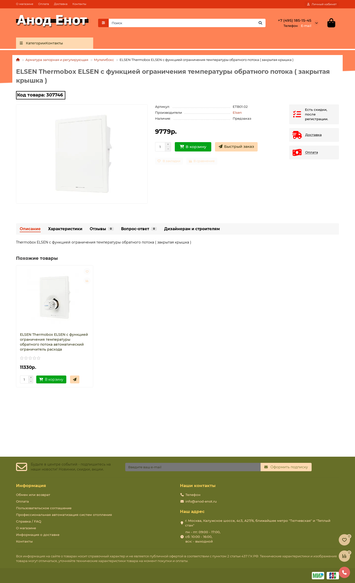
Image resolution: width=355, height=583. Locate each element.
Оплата (43, 4)
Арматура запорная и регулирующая (56, 60)
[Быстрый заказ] (236, 146)
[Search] (187, 23)
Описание (30, 228)
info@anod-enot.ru (201, 501)
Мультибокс (104, 60)
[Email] (193, 467)
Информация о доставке (37, 535)
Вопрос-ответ (139, 228)
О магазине (24, 4)
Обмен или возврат (33, 495)
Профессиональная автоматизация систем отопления (64, 515)
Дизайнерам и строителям (192, 228)
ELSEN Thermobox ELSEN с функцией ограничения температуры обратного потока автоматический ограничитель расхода (54, 342)
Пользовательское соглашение (43, 508)
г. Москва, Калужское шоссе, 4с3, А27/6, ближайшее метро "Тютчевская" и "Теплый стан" (257, 523)
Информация (31, 485)
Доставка (61, 4)
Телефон (192, 495)
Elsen (237, 112)
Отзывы (102, 228)
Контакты (79, 4)
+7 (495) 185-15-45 (294, 20)
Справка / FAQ (28, 521)
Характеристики (65, 228)
